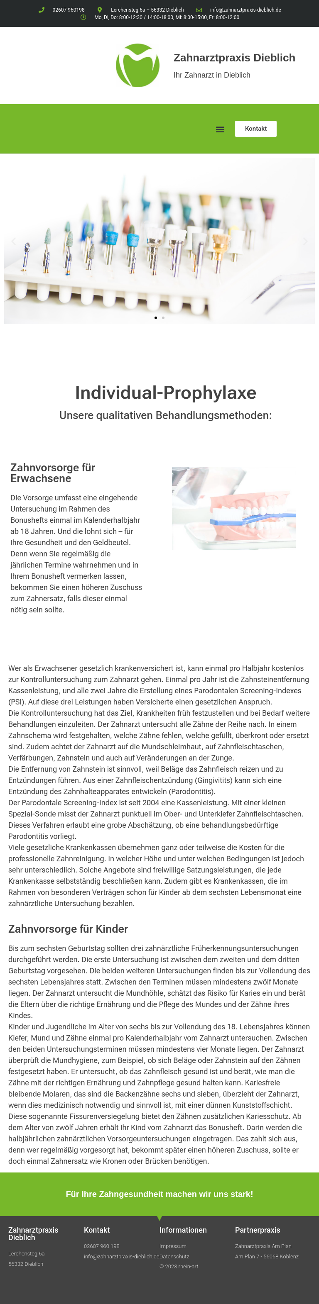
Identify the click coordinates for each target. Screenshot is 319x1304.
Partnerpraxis (257, 1230)
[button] (220, 129)
